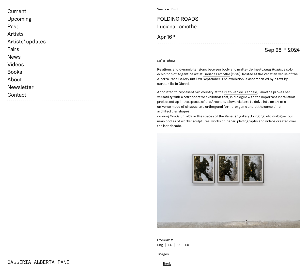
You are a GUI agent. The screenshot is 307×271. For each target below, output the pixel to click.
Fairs (13, 49)
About (14, 79)
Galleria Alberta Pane (38, 262)
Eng (160, 245)
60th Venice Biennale (240, 92)
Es (187, 245)
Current (16, 11)
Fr (178, 245)
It (170, 245)
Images (163, 254)
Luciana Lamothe (216, 74)
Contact (16, 94)
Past (12, 26)
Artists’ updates (26, 41)
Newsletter (20, 87)
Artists (15, 33)
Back (167, 263)
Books (14, 71)
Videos (15, 64)
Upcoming (19, 18)
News (14, 56)
